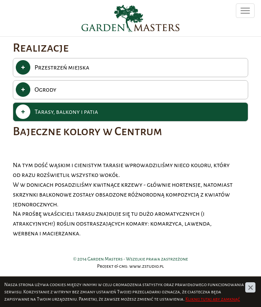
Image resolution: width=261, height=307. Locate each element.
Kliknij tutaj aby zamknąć (213, 298)
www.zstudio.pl (146, 266)
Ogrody (45, 89)
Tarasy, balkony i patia (66, 111)
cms (123, 266)
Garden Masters (104, 4)
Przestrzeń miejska (62, 67)
